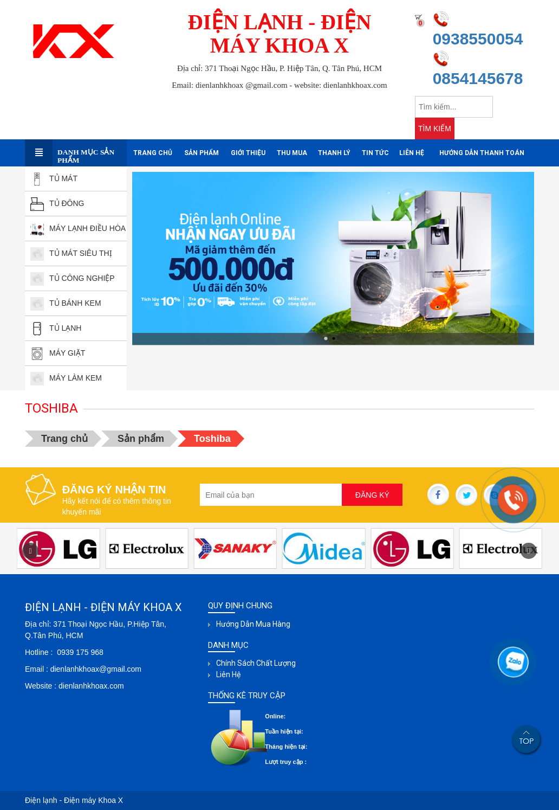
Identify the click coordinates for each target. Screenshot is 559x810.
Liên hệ (411, 153)
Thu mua (292, 153)
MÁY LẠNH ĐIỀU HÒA (78, 228)
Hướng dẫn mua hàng (253, 624)
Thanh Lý (334, 153)
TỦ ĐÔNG (57, 203)
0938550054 (478, 39)
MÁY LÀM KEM (66, 378)
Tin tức (375, 153)
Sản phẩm (201, 153)
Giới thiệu (248, 153)
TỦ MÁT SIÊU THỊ (71, 253)
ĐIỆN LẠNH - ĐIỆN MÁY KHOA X (280, 33)
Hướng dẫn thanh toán (481, 153)
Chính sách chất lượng (256, 663)
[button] (529, 551)
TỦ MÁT (53, 178)
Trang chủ (152, 153)
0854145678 (478, 78)
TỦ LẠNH (55, 328)
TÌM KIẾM (434, 128)
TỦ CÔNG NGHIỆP (72, 278)
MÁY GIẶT (57, 353)
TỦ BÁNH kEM (65, 303)
